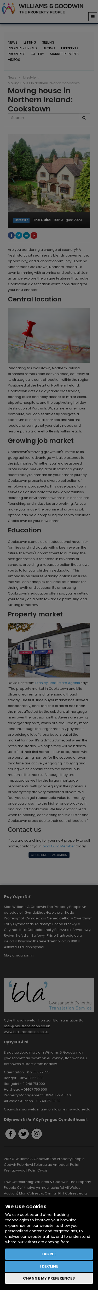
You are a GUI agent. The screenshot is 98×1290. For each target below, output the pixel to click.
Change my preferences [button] (49, 1278)
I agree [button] (49, 1254)
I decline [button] (49, 1266)
